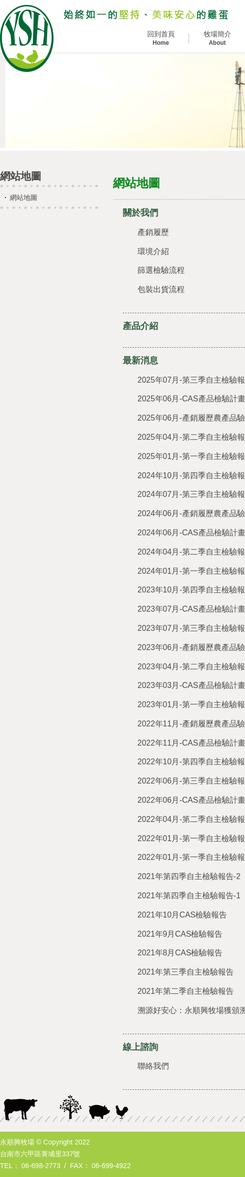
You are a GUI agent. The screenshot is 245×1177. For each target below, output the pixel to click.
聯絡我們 (153, 1066)
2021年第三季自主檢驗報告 (185, 972)
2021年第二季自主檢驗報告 (185, 991)
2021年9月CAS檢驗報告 (179, 934)
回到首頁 (161, 38)
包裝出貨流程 (161, 289)
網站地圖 (23, 197)
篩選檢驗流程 (161, 270)
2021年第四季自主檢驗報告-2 (189, 876)
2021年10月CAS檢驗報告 (182, 915)
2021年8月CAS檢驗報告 (179, 952)
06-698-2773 (41, 1166)
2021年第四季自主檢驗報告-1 (189, 895)
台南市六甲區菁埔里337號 (40, 1154)
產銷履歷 (153, 232)
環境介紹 (153, 251)
